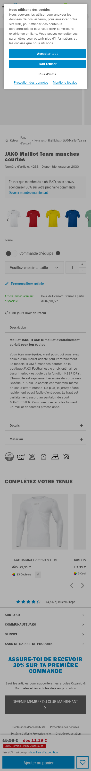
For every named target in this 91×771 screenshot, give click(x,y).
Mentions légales (65, 82)
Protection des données (31, 82)
